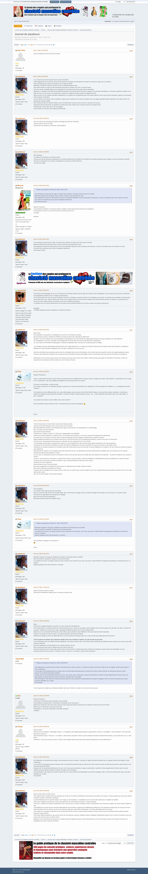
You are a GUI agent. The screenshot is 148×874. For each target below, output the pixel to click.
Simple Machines (26, 869)
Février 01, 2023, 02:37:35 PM (41, 519)
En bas (16, 44)
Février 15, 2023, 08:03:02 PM (41, 290)
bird (18, 696)
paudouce (21, 76)
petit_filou (21, 50)
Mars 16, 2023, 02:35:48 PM (40, 76)
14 (49, 45)
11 (43, 45)
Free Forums (21, 871)
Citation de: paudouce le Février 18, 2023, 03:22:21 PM (51, 189)
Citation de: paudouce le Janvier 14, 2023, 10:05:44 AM (51, 663)
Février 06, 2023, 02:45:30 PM (41, 485)
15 (51, 45)
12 (45, 45)
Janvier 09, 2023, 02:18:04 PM (41, 790)
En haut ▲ (133, 869)
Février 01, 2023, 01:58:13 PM (41, 553)
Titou (19, 371)
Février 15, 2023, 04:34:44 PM (41, 329)
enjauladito (21, 290)
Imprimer (130, 44)
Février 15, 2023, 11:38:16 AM (41, 420)
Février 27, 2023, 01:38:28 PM (41, 151)
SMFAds (14, 871)
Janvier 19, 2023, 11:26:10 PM (41, 587)
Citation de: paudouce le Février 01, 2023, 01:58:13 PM (51, 523)
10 (41, 45)
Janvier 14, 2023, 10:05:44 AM (41, 757)
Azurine (75, 30)
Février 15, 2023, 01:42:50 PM (41, 371)
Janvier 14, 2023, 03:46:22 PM (41, 726)
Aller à (103, 843)
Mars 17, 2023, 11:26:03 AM (40, 50)
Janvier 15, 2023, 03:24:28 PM (41, 620)
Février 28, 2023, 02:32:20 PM (41, 118)
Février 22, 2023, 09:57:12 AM (41, 185)
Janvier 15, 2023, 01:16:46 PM (41, 658)
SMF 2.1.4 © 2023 (16, 869)
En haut (16, 835)
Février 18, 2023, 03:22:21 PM (41, 239)
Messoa (70, 30)
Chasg (19, 726)
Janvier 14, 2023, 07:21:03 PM (41, 695)
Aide (128, 869)
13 (47, 45)
